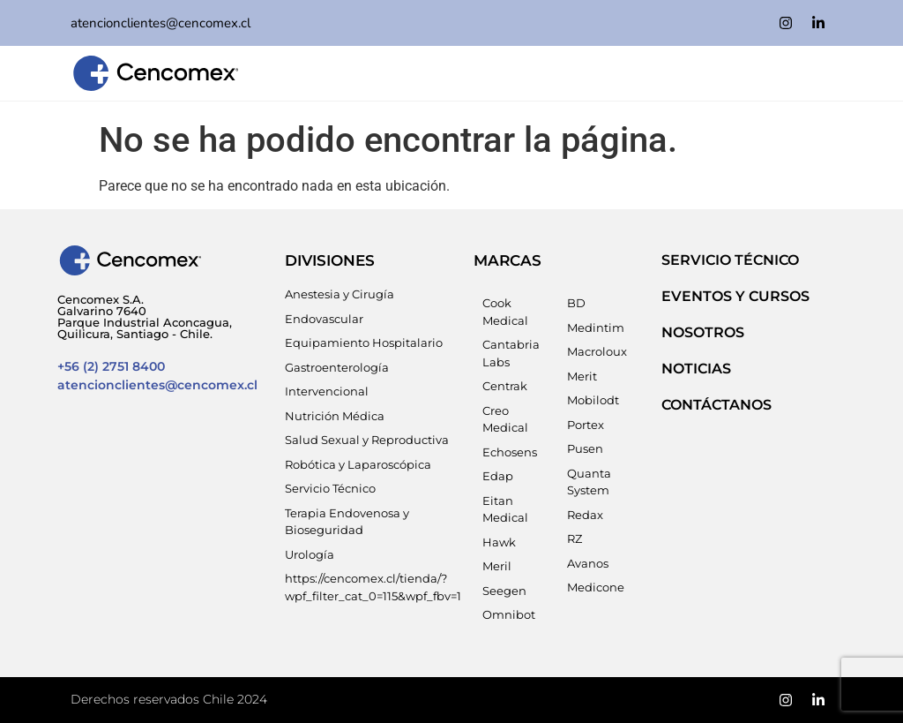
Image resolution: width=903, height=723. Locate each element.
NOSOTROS (702, 332)
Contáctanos (716, 404)
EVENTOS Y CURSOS (735, 296)
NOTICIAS (696, 368)
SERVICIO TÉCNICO (730, 260)
